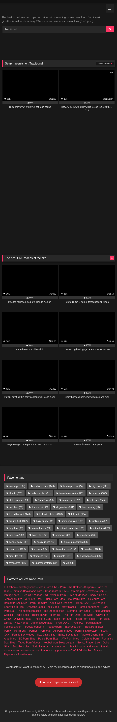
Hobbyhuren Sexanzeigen (58, 642)
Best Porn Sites (94, 626)
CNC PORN (77, 650)
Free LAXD (62, 622)
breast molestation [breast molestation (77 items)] (71, 493)
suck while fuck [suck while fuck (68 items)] (90, 556)
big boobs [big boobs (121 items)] (100, 486)
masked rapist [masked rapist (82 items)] (41, 528)
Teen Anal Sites (13, 599)
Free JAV (77, 622)
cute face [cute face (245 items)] (98, 500)
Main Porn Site (63, 618)
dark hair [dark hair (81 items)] (16, 507)
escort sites (22, 650)
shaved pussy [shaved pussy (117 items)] (65, 549)
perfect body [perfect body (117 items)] (18, 542)
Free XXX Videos (32, 595)
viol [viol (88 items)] (70, 563)
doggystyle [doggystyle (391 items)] (65, 507)
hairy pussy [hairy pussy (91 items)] (44, 521)
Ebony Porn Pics (14, 607)
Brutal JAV (82, 603)
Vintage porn (11, 595)
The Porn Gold (42, 618)
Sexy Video (98, 603)
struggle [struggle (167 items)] (64, 556)
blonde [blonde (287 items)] (15, 493)
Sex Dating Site (46, 634)
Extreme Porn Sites (78, 610)
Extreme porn (77, 591)
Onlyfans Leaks (36, 607)
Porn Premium (38, 603)
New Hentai (21, 622)
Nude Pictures (40, 646)
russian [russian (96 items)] (40, 549)
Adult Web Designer (61, 603)
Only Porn (102, 614)
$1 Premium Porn (55, 595)
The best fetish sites (29, 610)
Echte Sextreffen (68, 634)
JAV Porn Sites (76, 599)
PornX (7, 630)
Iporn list (55, 614)
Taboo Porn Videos (29, 642)
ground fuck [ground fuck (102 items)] (18, 521)
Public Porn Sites (55, 599)
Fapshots (9, 654)
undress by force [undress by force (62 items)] (46, 563)
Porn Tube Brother (71, 587)
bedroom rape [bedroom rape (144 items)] (44, 486)
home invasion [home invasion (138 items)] (72, 521)
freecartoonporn (34, 626)
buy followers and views (84, 646)
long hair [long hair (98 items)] (16, 528)
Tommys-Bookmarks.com (27, 591)
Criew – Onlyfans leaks (17, 618)
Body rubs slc (98, 595)
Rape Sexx (22, 614)
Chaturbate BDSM (56, 591)
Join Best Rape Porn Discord (58, 682)
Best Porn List (20, 646)
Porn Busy (94, 650)
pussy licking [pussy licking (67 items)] (46, 542)
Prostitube (24, 654)
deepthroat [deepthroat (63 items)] (40, 507)
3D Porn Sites (33, 599)
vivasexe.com (96, 591)
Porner (33, 630)
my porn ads (60, 650)
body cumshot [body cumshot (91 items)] (41, 493)
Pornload (45, 630)
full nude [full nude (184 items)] (78, 514)
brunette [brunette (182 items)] (99, 493)
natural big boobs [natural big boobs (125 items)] (72, 528)
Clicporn (89, 587)
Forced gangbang (89, 607)
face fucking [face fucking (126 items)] (91, 507)
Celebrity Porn (96, 599)
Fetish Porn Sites (85, 618)
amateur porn (59, 646)
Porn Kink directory (86, 630)
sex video (53, 607)
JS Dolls (88, 614)
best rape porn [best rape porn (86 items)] (73, 486)
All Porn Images (62, 630)
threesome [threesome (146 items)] (18, 563)
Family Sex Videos (23, 634)
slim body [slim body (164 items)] (92, 549)
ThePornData (39, 614)
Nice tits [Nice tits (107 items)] (39, 535)
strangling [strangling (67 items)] (40, 556)
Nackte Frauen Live (88, 642)
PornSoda (20, 630)
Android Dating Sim (92, 634)
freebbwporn (54, 626)
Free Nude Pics (78, 595)
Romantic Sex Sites (15, 603)
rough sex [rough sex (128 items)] (17, 549)
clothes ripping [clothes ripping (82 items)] (19, 500)
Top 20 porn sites (54, 610)
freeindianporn (94, 622)
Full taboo (10, 587)
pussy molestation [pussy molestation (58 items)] (76, 542)
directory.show (27, 587)
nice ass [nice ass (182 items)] (16, 535)
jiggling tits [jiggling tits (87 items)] (99, 521)
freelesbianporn (13, 626)
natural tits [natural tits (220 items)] (101, 528)
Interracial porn (73, 626)
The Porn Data (72, 614)
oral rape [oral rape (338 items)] (63, 535)
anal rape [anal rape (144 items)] (17, 486)
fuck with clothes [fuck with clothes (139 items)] (51, 514)
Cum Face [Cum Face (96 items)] (46, 500)
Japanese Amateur (42, 622)
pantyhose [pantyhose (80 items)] (87, 535)
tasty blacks (69, 607)
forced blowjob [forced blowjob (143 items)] (19, 514)
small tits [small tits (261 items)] (17, 556)
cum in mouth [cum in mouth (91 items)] (71, 500)
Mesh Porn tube (47, 587)
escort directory (41, 650)
